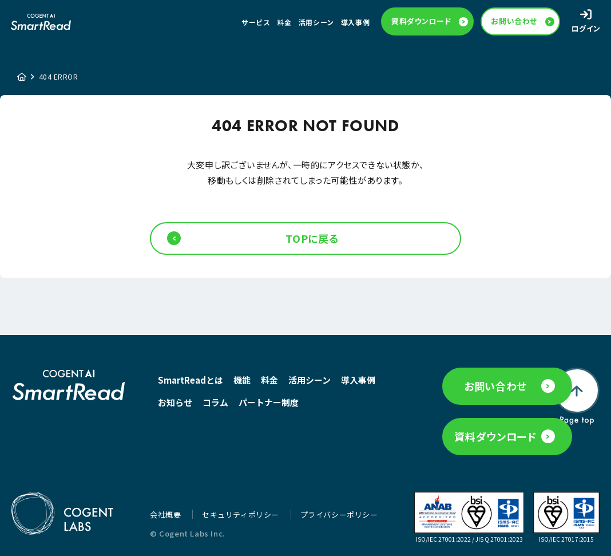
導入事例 (355, 24)
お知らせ (220, 407)
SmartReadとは (190, 385)
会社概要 (166, 514)
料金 (284, 24)
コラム (260, 407)
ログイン (586, 30)
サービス (255, 24)
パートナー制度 (188, 430)
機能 (242, 385)
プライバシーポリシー (339, 514)
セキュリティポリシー (241, 514)
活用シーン (316, 24)
